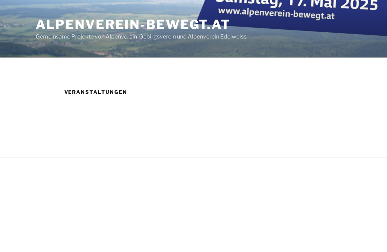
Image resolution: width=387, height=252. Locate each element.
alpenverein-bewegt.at (133, 24)
